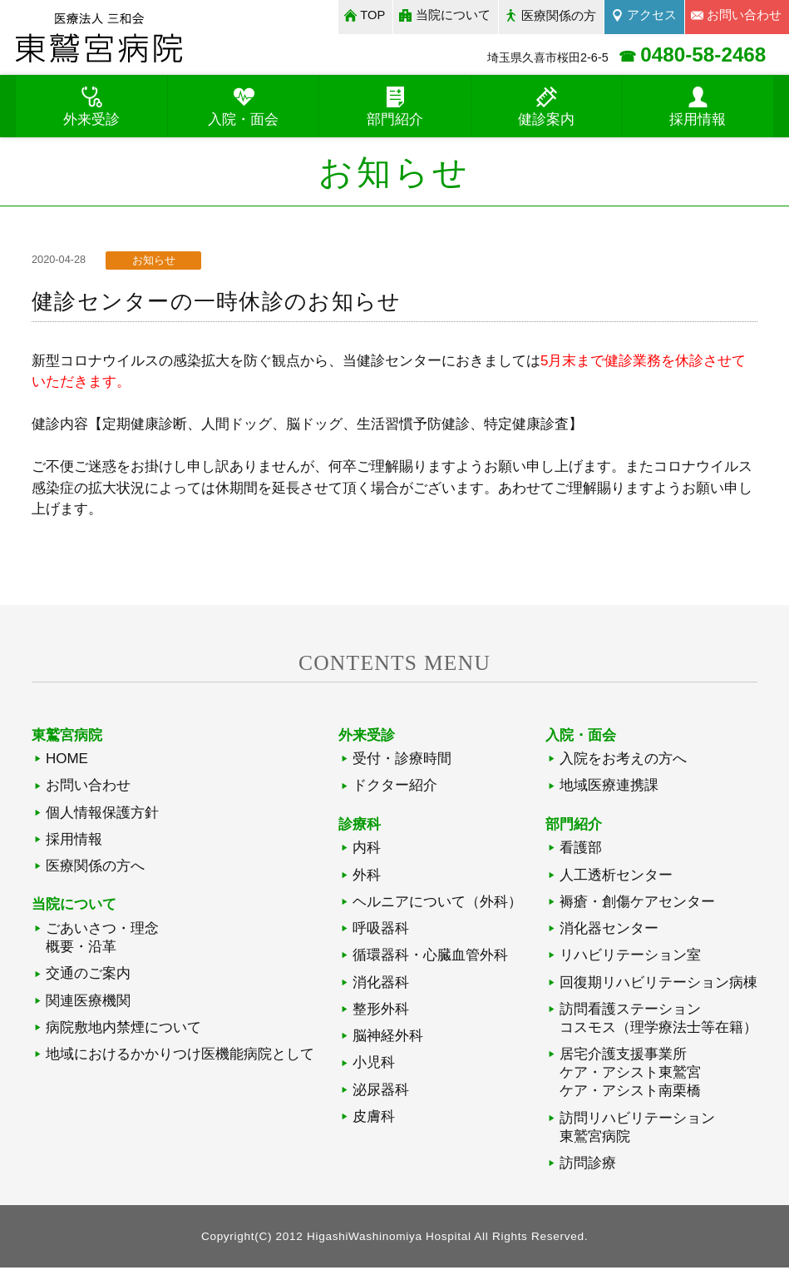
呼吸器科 (381, 930)
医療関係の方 (556, 15)
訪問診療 (588, 1165)
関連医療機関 (88, 1002)
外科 (367, 877)
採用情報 (74, 841)
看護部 (581, 850)
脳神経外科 (388, 1038)
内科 (367, 850)
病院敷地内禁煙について (123, 1029)
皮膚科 (374, 1118)
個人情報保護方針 (102, 814)
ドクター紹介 (395, 788)
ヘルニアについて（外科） (437, 903)
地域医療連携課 (609, 788)
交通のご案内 (88, 976)
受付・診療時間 (402, 761)
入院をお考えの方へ (623, 761)
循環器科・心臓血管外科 (430, 957)
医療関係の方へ (95, 868)
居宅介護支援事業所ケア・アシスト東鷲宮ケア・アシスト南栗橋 (630, 1075)
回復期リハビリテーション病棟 (658, 984)
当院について (450, 15)
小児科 (374, 1065)
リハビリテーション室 (630, 957)
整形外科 (381, 1011)
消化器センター (609, 930)
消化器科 (381, 984)
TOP (369, 15)
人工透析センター (616, 877)
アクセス (650, 15)
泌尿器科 (381, 1091)
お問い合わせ (88, 788)
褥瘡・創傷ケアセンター (637, 903)
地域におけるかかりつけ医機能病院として (180, 1056)
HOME (67, 761)
